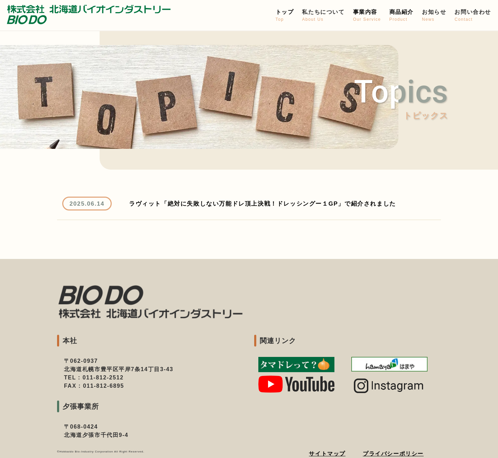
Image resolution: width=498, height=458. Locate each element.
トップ (285, 16)
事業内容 (367, 16)
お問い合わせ (472, 16)
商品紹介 (401, 16)
